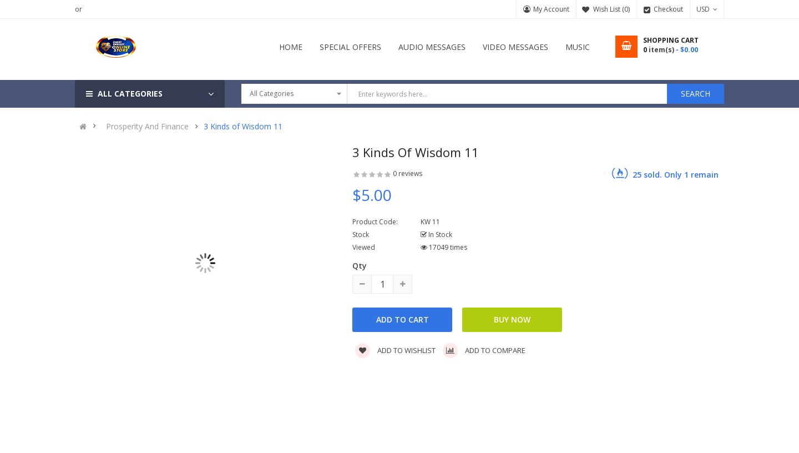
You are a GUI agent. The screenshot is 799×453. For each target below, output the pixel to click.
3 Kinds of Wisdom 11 (243, 126)
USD (706, 9)
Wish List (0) (611, 9)
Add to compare (484, 350)
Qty (359, 265)
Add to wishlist (395, 350)
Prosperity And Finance (147, 126)
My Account (551, 9)
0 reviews (407, 173)
